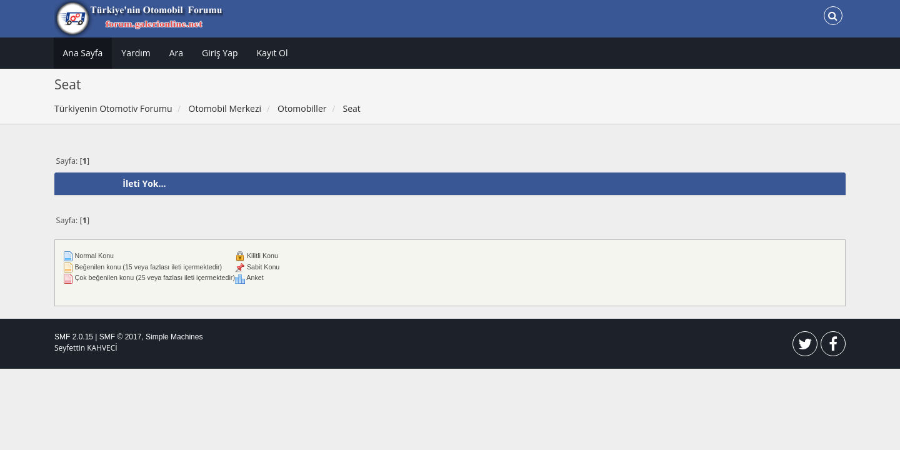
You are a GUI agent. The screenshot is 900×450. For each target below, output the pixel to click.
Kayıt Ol (272, 53)
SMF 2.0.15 (73, 336)
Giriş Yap (220, 53)
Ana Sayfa (83, 53)
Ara (176, 53)
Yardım (135, 53)
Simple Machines (174, 336)
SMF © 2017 (120, 336)
